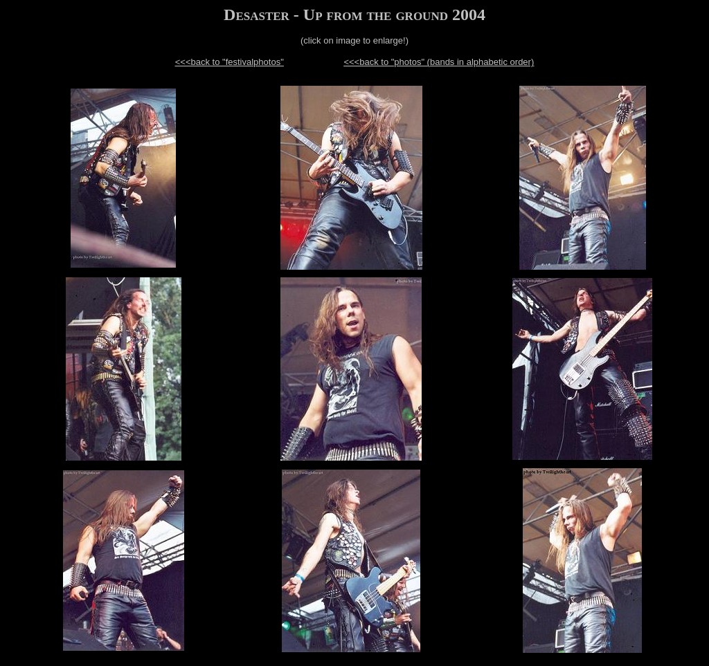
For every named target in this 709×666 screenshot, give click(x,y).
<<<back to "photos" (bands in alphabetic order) (438, 62)
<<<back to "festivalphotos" (229, 62)
